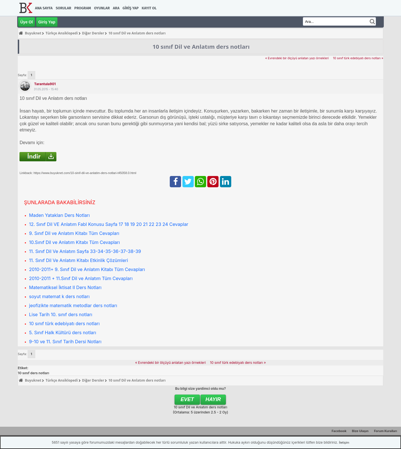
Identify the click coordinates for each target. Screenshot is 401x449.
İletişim (344, 442)
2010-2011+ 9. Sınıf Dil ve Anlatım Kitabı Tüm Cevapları (87, 269)
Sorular (63, 8)
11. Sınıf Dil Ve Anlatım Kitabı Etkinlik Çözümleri (78, 260)
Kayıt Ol (149, 8)
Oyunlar (102, 8)
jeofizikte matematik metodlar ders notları (73, 305)
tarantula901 (45, 84)
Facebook (339, 431)
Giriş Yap (131, 8)
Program (82, 8)
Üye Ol (26, 22)
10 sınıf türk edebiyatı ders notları (64, 323)
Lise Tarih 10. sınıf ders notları (60, 314)
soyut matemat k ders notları (59, 296)
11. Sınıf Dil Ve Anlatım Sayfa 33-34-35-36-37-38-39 (85, 251)
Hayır (213, 399)
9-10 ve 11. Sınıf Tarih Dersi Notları (65, 341)
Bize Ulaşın (360, 431)
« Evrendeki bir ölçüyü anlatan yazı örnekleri (297, 58)
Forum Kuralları (385, 431)
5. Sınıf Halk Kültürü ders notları (62, 332)
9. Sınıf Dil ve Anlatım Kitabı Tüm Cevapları (74, 233)
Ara (116, 8)
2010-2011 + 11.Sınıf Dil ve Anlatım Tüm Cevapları (81, 278)
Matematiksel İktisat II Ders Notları (65, 287)
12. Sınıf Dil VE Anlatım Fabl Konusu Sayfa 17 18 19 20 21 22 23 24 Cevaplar (108, 224)
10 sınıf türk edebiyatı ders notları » (358, 58)
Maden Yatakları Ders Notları (59, 215)
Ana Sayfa (43, 8)
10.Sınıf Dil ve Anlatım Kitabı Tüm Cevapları (74, 242)
